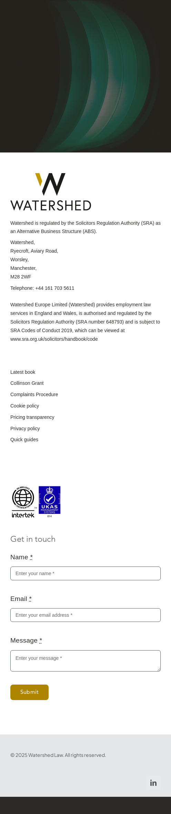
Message (26, 640)
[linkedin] (153, 782)
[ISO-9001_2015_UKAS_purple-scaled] (36, 488)
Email (21, 598)
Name (21, 557)
